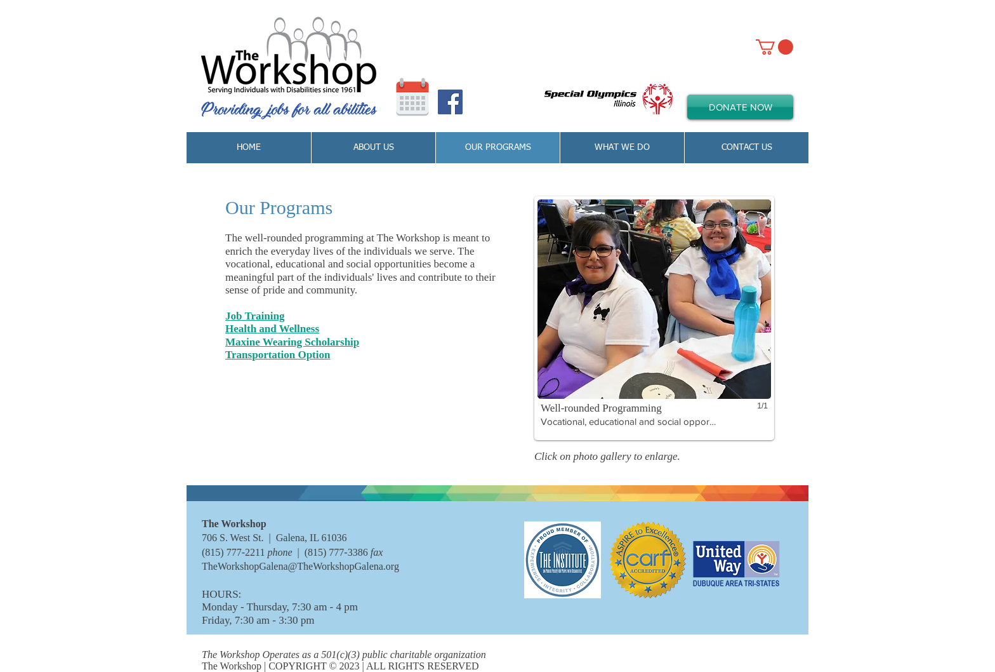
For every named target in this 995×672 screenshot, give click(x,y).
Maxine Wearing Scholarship (292, 342)
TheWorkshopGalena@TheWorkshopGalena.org (300, 566)
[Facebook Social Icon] (450, 102)
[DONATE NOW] (740, 107)
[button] (654, 318)
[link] (774, 47)
